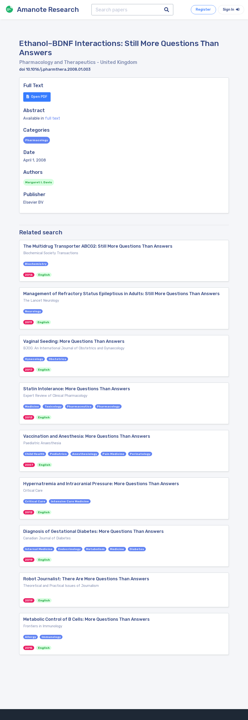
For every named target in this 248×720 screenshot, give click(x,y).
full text (52, 118)
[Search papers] (126, 9)
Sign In (231, 10)
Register (203, 10)
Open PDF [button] (36, 97)
